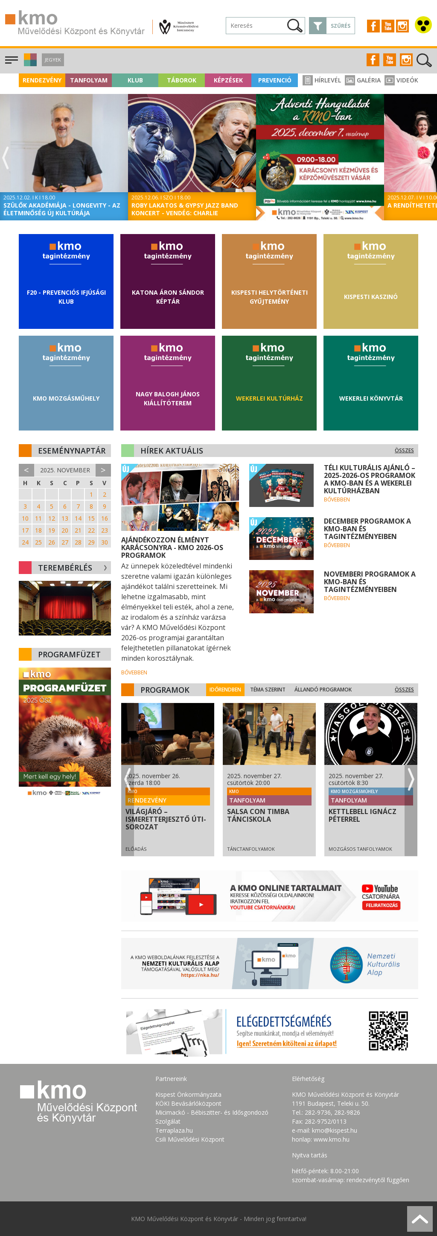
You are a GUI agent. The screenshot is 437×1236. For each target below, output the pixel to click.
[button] (29, 64)
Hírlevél (322, 80)
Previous (5, 158)
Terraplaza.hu (174, 1130)
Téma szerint (273, 689)
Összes (404, 450)
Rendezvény (42, 80)
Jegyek (53, 59)
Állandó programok (328, 689)
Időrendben (231, 689)
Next (431, 158)
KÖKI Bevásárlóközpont (188, 1103)
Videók (401, 80)
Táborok (181, 80)
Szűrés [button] (340, 25)
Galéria (363, 80)
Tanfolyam (89, 80)
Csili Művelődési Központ (189, 1139)
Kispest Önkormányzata (188, 1094)
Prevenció (274, 80)
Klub (135, 80)
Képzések (228, 80)
